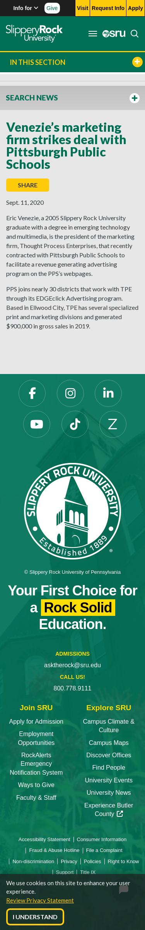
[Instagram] (70, 393)
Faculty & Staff (36, 797)
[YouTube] (36, 424)
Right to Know (123, 861)
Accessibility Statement (44, 839)
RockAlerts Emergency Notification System (36, 764)
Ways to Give (36, 785)
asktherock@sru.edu (72, 665)
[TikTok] (75, 424)
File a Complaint (104, 850)
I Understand (35, 916)
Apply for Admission (36, 721)
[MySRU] (112, 33)
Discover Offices (108, 755)
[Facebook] (32, 393)
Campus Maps (109, 743)
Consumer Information (102, 839)
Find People (108, 767)
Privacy (69, 861)
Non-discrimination (33, 861)
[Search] (132, 33)
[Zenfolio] (112, 424)
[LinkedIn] (108, 393)
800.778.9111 (73, 688)
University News (109, 792)
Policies (92, 861)
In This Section (76, 62)
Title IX (88, 872)
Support (65, 872)
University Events (109, 780)
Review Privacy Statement (40, 900)
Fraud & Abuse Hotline (54, 850)
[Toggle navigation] (93, 33)
